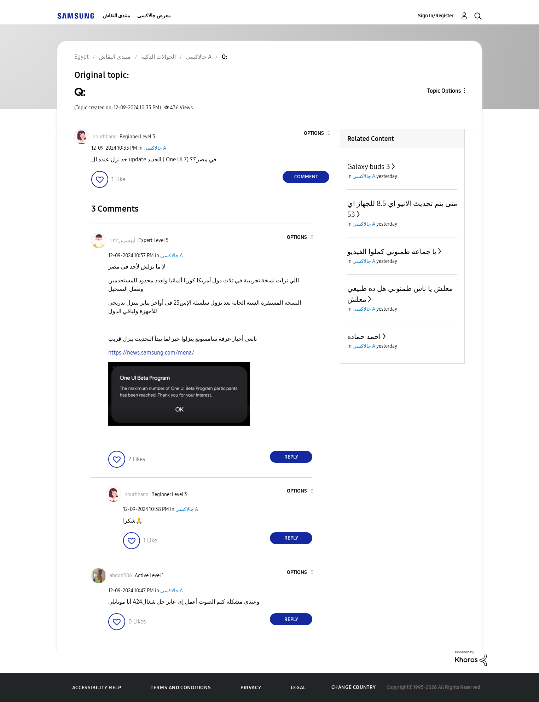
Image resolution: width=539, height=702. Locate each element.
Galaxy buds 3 (368, 166)
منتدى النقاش (116, 16)
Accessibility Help (96, 688)
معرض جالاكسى (154, 16)
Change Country (353, 687)
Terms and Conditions (181, 688)
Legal (298, 688)
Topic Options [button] (444, 90)
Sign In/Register (436, 16)
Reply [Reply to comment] (291, 457)
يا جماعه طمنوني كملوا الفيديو (391, 251)
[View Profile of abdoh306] (121, 575)
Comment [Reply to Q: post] (306, 177)
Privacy (250, 688)
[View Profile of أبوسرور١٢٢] (122, 240)
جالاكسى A (155, 148)
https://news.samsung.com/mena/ (151, 352)
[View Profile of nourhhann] (105, 137)
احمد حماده (364, 336)
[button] (317, 133)
